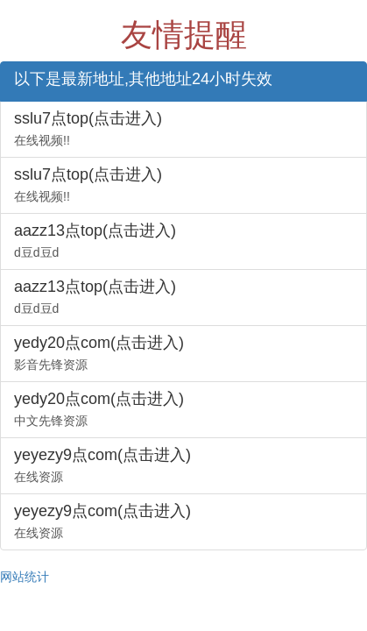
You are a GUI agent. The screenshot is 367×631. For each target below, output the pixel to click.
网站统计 (24, 577)
